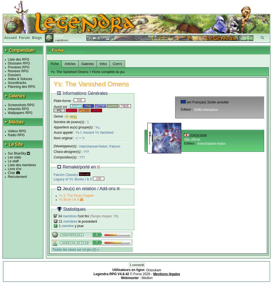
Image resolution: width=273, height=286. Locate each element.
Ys (97, 127)
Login (58, 40)
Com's (117, 64)
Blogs (37, 38)
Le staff (13, 161)
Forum (24, 38)
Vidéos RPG (17, 131)
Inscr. (65, 40)
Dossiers (14, 75)
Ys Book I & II (71, 200)
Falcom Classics (72, 175)
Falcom (114, 146)
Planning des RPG (21, 87)
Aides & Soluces (20, 79)
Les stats (14, 157)
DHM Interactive (206, 110)
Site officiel (192, 139)
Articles (69, 64)
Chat (11, 173)
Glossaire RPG (19, 63)
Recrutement (17, 177)
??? (86, 152)
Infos (103, 64)
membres (70, 216)
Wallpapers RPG (20, 113)
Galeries (87, 64)
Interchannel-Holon (93, 146)
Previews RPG (18, 67)
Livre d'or (14, 169)
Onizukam (153, 270)
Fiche (55, 64)
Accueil (10, 38)
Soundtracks (17, 83)
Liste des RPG (18, 59)
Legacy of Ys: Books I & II (79, 179)
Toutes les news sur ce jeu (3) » (75, 250)
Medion (147, 278)
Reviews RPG (18, 71)
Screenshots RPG (21, 105)
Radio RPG (16, 135)
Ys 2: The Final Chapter (76, 196)
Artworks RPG (18, 109)
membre (67, 226)
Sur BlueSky (19, 153)
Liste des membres (22, 165)
